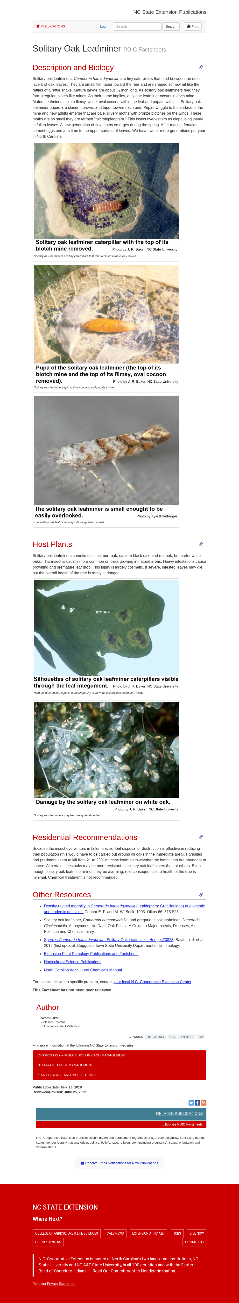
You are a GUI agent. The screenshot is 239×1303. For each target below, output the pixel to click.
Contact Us (194, 1242)
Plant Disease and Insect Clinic (66, 1075)
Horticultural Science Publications (72, 962)
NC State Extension (65, 1207)
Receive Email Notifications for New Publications (119, 1163)
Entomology (155, 1037)
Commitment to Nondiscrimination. (143, 1271)
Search (171, 26)
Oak (200, 1037)
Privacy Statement (61, 1284)
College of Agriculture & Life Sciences (66, 1233)
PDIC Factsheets (144, 49)
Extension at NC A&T (148, 1233)
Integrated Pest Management (64, 1065)
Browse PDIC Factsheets (182, 1124)
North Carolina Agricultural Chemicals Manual (83, 970)
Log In (104, 26)
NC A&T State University (99, 1265)
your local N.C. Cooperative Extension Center (152, 982)
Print (192, 26)
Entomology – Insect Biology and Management (81, 1055)
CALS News (115, 1233)
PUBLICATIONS (50, 26)
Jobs (177, 1233)
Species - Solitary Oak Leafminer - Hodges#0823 (108, 940)
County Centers (48, 1242)
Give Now (197, 1233)
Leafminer (186, 1037)
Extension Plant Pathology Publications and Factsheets (91, 954)
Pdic (172, 1037)
